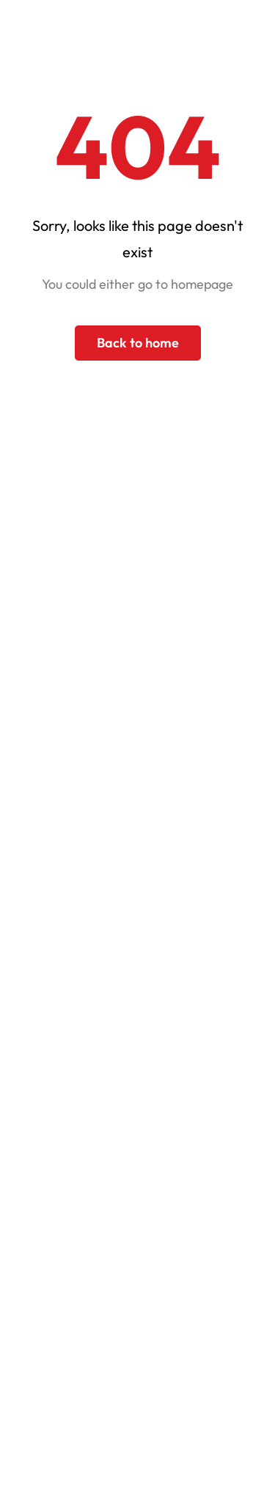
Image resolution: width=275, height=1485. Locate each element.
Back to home (138, 342)
